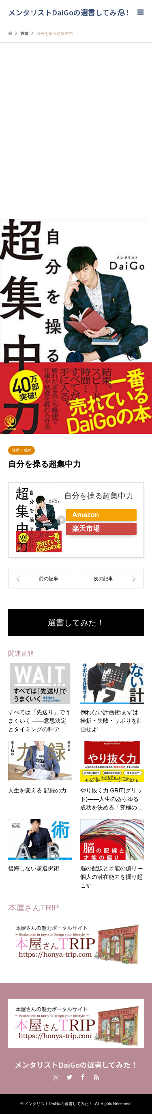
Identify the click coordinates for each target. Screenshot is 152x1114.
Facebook (83, 1077)
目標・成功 (21, 450)
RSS (96, 1077)
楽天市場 (86, 528)
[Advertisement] (76, 139)
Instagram (55, 1077)
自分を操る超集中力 (98, 496)
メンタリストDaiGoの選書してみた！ (76, 1064)
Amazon (85, 515)
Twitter (69, 1077)
